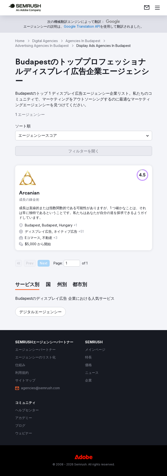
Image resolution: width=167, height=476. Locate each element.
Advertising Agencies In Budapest (42, 46)
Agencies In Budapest (83, 41)
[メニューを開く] (157, 8)
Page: (58, 263)
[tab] (27, 285)
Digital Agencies (45, 41)
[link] (147, 8)
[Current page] (72, 263)
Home (20, 41)
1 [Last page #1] (86, 263)
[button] (83, 135)
